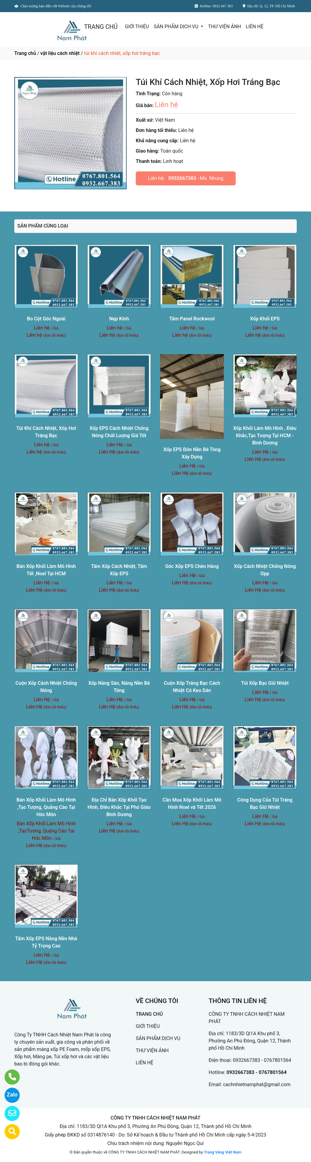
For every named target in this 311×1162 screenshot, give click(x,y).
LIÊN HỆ (254, 26)
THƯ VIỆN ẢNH (224, 26)
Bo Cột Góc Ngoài (46, 319)
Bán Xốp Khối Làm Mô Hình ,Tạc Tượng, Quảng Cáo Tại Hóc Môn (46, 807)
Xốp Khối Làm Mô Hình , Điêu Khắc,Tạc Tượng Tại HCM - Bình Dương (264, 435)
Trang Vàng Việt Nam (222, 1152)
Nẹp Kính (119, 319)
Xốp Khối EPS (264, 319)
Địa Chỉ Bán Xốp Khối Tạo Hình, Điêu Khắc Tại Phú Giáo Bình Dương (118, 807)
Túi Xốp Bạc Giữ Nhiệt (265, 683)
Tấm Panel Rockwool (192, 319)
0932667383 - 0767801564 (262, 1060)
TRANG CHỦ (101, 26)
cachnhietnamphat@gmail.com (256, 1084)
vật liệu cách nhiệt (60, 53)
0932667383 (182, 178)
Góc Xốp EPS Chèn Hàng (192, 566)
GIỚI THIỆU (137, 26)
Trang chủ (25, 53)
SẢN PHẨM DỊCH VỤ (177, 26)
